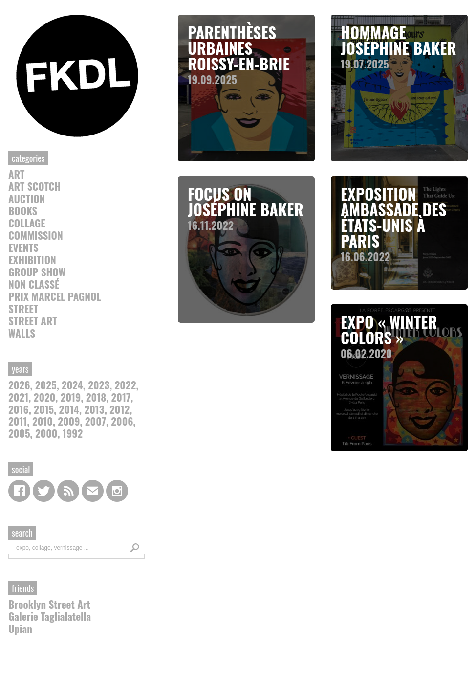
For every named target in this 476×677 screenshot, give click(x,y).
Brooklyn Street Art (49, 603)
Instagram (117, 491)
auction (26, 198)
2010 (42, 421)
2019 (71, 397)
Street (23, 308)
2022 (125, 384)
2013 (94, 409)
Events (23, 247)
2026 (19, 384)
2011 (17, 421)
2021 (18, 397)
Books (22, 210)
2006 (122, 421)
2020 (45, 397)
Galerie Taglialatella (49, 616)
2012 (119, 409)
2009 (69, 421)
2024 (72, 384)
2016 (18, 409)
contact (93, 491)
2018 (96, 397)
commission (35, 235)
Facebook (19, 491)
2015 (44, 409)
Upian (20, 628)
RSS (68, 491)
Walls (21, 332)
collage (26, 222)
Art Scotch (34, 186)
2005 (19, 433)
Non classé (33, 284)
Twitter (44, 491)
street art (32, 320)
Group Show (36, 271)
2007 (95, 421)
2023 (98, 384)
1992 (73, 433)
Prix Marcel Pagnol (54, 296)
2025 (46, 384)
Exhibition (32, 259)
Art (16, 173)
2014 (69, 409)
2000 (46, 433)
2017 (121, 397)
